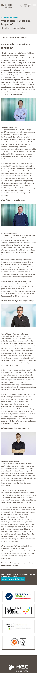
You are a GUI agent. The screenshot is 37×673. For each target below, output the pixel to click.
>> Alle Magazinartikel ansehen (13, 579)
